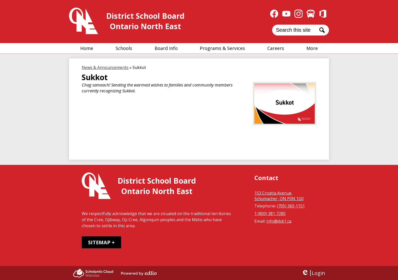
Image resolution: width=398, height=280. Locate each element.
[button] (124, 48)
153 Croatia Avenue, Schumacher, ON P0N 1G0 (279, 195)
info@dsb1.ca (278, 221)
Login (313, 273)
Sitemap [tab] (99, 242)
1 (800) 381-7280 (270, 213)
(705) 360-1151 (291, 206)
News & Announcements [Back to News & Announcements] (105, 67)
